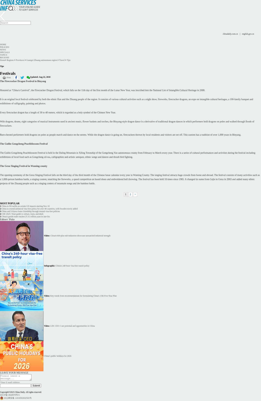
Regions (4, 57)
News (3, 49)
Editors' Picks (7, 219)
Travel (62, 60)
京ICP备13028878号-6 (10, 396)
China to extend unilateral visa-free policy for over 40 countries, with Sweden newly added (40, 209)
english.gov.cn (248, 34)
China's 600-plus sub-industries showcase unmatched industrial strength (80, 235)
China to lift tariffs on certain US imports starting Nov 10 (26, 206)
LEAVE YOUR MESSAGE (14, 372)
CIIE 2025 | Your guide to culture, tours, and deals (22, 214)
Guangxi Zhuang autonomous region (41, 60)
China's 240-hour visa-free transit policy (72, 266)
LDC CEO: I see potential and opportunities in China (72, 326)
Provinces (20, 60)
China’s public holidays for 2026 (57, 356)
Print (9, 77)
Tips (68, 60)
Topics (3, 55)
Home (3, 44)
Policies (4, 47)
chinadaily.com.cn (230, 34)
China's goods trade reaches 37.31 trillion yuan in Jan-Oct (26, 216)
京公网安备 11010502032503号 (18, 399)
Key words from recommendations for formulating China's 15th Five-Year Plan (83, 296)
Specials (5, 52)
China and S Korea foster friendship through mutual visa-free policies (31, 211)
